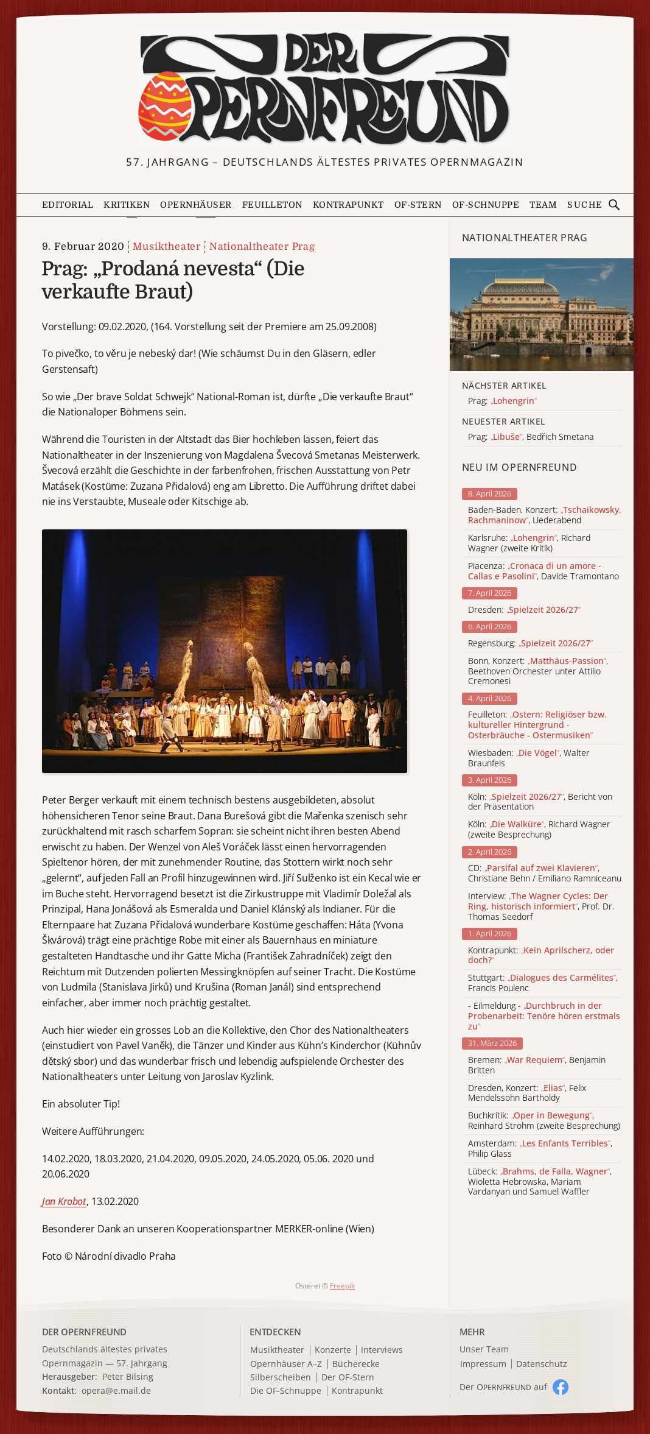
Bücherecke (356, 1364)
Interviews (382, 1350)
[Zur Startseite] (325, 88)
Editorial (67, 205)
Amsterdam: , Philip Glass (540, 1149)
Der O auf (503, 1387)
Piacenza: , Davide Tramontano (543, 571)
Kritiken (126, 205)
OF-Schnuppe (485, 205)
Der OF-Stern (347, 1377)
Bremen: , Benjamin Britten (537, 1065)
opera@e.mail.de (116, 1390)
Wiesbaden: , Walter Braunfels (529, 758)
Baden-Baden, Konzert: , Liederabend (544, 515)
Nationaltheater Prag (262, 246)
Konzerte (333, 1350)
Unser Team (484, 1349)
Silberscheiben (280, 1377)
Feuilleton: (537, 725)
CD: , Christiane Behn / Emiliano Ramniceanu (544, 873)
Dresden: (524, 610)
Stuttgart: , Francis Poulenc (543, 983)
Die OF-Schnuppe (285, 1391)
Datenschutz (541, 1364)
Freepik (342, 1285)
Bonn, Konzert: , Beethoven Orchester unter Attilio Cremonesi (538, 671)
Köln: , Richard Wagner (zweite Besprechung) (539, 829)
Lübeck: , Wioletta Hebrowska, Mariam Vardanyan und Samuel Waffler (540, 1182)
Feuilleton (272, 205)
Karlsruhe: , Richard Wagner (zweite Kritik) (529, 543)
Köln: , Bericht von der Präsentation (540, 802)
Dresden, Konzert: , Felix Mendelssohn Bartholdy (527, 1093)
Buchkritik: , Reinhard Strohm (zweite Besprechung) (544, 1121)
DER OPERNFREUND (84, 1332)
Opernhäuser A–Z (286, 1364)
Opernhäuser (195, 205)
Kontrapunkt (348, 205)
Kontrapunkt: (541, 955)
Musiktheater (167, 246)
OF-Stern (418, 205)
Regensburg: (530, 643)
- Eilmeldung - (544, 1016)
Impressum (483, 1364)
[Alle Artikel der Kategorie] (541, 314)
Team (543, 205)
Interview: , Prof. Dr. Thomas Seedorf (541, 906)
